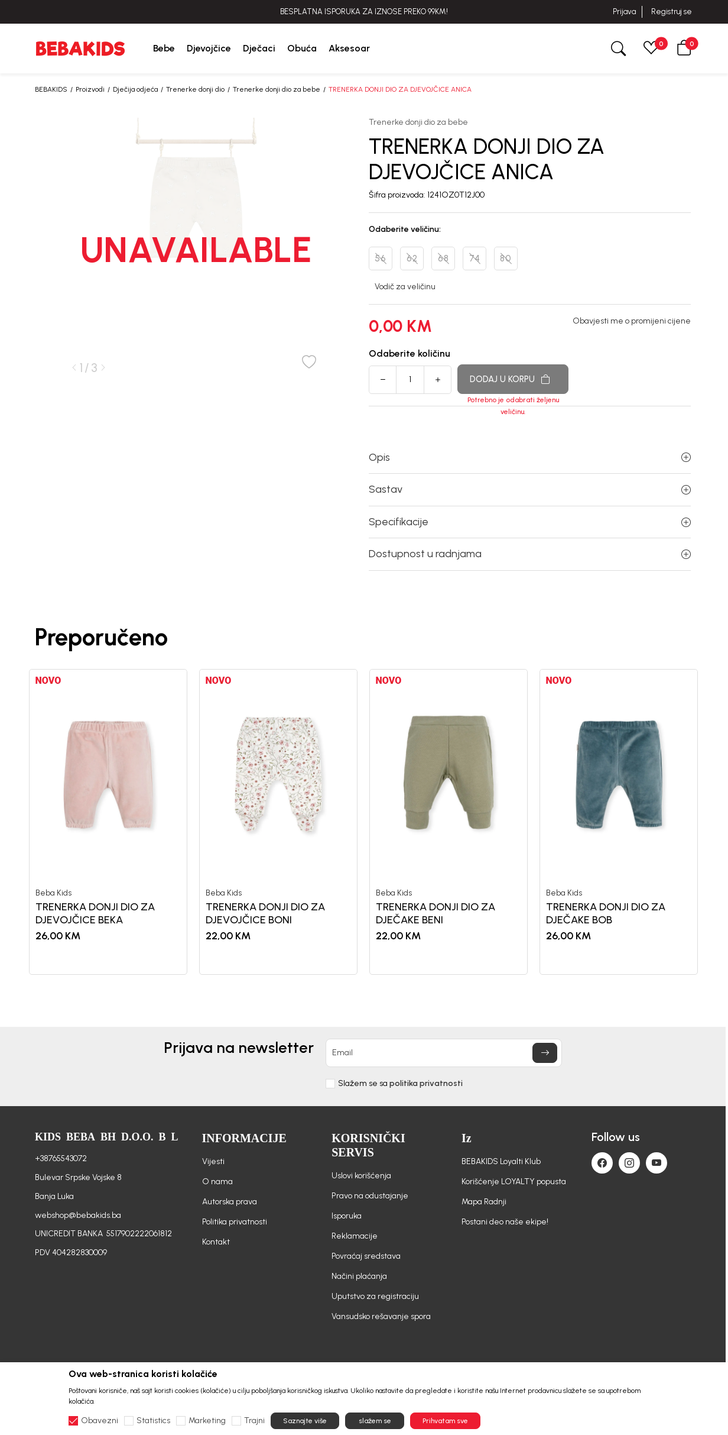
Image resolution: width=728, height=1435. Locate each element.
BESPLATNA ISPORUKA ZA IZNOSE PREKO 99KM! (364, 11)
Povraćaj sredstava (366, 1256)
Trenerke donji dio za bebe (276, 89)
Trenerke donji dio (195, 89)
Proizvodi (90, 89)
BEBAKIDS (51, 89)
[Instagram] (629, 1163)
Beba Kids (53, 893)
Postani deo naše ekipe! (505, 1222)
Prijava (624, 11)
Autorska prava (229, 1202)
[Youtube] (656, 1163)
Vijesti (213, 1161)
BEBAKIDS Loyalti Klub (501, 1161)
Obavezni (99, 1421)
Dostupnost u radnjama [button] (530, 553)
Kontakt (216, 1242)
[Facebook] (602, 1163)
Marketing (207, 1421)
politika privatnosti (426, 1083)
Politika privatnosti (234, 1222)
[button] (684, 48)
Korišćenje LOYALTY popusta (514, 1182)
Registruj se (671, 11)
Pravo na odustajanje (370, 1196)
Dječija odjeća (135, 89)
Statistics (153, 1421)
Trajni (254, 1421)
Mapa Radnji (484, 1202)
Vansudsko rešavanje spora (381, 1316)
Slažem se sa (400, 1084)
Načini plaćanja (359, 1276)
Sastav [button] (530, 489)
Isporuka (347, 1216)
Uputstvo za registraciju (375, 1296)
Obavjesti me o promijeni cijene (632, 321)
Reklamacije (355, 1236)
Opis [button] (530, 457)
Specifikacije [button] (530, 521)
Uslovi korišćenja (361, 1176)
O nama (217, 1182)
